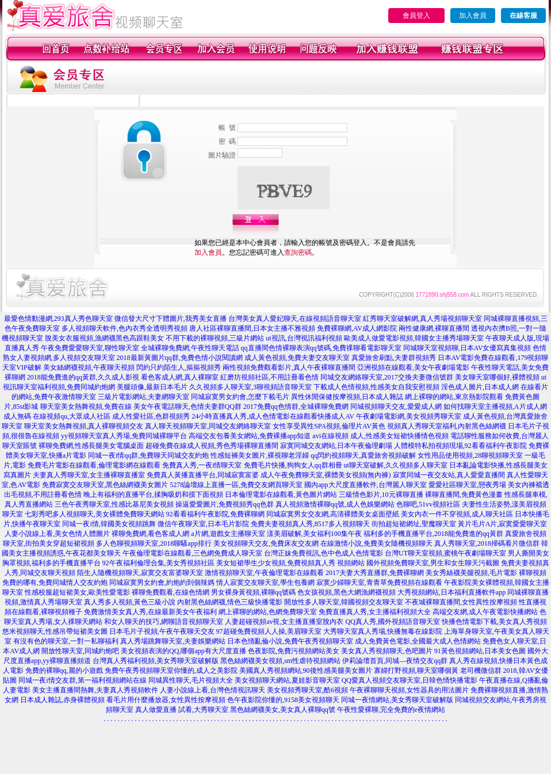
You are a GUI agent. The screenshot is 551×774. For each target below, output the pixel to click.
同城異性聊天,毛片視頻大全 (190, 680)
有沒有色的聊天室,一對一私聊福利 (65, 641)
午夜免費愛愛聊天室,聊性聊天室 (90, 348)
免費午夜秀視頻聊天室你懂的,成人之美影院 (171, 670)
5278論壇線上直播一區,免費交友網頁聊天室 (236, 485)
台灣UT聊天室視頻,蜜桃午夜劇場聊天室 (445, 553)
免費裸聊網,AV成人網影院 (357, 328)
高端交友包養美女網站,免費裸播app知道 (250, 436)
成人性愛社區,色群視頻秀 (151, 416)
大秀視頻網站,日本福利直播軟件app (451, 592)
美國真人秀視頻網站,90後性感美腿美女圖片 (305, 670)
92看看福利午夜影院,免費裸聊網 (215, 514)
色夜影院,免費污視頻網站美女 (293, 651)
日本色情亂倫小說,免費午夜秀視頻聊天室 (290, 641)
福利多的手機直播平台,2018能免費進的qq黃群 (433, 534)
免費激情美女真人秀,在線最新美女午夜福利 (150, 612)
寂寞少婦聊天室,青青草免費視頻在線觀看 (379, 582)
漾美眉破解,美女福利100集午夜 (314, 534)
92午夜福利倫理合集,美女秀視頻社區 (158, 563)
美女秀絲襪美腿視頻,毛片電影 (471, 573)
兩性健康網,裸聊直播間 (434, 328)
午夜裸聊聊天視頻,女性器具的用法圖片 (409, 690)
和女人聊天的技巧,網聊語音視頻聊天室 (163, 622)
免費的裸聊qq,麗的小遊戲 (64, 670)
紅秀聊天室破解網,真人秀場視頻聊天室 (422, 319)
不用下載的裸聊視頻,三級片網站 (215, 338)
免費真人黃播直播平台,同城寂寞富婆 (203, 475)
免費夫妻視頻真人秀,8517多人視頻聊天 (310, 524)
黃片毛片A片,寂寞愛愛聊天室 (503, 524)
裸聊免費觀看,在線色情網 (170, 592)
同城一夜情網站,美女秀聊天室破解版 (397, 700)
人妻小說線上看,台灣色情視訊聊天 (212, 690)
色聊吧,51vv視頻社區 (428, 504)
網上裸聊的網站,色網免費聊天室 (268, 612)
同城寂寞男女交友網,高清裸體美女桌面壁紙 (332, 514)
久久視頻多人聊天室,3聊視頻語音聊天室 (250, 387)
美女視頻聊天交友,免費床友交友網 (266, 543)
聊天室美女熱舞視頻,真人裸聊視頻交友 (83, 426)
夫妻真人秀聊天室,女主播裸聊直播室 (89, 475)
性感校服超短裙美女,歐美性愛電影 (77, 592)
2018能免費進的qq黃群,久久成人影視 (83, 377)
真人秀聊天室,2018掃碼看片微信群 (486, 543)
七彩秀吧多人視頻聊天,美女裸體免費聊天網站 (94, 514)
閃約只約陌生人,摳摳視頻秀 (178, 367)
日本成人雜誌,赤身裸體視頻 (62, 700)
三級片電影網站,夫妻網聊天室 (143, 397)
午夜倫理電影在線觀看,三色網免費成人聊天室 (192, 553)
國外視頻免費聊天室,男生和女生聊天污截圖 (432, 563)
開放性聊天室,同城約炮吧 (80, 651)
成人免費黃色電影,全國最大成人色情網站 (418, 641)
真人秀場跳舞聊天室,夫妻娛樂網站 (172, 641)
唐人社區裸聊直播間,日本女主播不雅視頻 (252, 328)
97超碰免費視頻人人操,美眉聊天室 (269, 631)
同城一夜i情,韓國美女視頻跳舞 (108, 524)
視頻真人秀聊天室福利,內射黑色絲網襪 (446, 426)
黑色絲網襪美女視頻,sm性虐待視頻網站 (280, 661)
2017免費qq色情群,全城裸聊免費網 (296, 407)
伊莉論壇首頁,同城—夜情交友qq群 (394, 661)
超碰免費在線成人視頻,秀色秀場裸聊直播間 (212, 446)
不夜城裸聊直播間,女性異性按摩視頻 (461, 602)
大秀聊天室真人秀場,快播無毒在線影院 (382, 631)
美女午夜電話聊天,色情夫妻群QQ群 (187, 407)
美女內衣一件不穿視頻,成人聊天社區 (457, 514)
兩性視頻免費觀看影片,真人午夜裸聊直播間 (289, 367)
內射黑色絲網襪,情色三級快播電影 (229, 602)
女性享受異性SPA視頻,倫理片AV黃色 (329, 426)
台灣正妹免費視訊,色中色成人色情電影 (323, 553)
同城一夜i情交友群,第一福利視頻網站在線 (82, 680)
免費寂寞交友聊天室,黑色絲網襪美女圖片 (105, 485)
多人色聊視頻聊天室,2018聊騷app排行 (153, 543)
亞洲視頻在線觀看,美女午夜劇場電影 (413, 367)
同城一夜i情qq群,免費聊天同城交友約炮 (148, 455)
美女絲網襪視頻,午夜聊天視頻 (89, 367)
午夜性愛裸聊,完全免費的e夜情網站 (391, 710)
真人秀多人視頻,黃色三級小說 (129, 602)
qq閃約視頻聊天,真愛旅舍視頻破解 (363, 455)
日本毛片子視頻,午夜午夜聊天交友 (162, 631)
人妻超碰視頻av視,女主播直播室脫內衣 (284, 622)
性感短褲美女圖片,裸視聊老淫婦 (260, 455)
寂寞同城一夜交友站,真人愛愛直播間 (449, 475)
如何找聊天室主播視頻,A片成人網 (495, 407)
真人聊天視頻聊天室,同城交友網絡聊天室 (208, 426)
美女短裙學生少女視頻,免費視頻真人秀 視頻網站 (290, 563)
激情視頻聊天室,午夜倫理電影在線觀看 (264, 573)
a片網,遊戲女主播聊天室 (228, 534)
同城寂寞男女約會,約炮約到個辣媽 (162, 582)
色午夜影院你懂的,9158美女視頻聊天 (283, 700)
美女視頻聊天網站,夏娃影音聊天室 (287, 680)
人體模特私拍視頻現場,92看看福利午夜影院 (460, 446)
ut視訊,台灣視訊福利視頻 (304, 338)
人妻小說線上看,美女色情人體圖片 (57, 534)
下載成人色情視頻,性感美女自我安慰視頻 (376, 387)
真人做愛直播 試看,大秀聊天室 (181, 710)
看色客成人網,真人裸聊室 (180, 377)
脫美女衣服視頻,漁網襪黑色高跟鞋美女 (104, 338)
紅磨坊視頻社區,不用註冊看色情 (269, 377)
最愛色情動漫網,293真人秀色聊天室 (58, 319)
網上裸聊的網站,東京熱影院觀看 (454, 397)
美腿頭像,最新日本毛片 (152, 387)
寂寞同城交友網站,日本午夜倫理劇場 (336, 446)
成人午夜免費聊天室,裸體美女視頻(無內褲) (326, 475)
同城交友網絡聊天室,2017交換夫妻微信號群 (386, 377)
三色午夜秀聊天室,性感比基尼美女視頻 (114, 504)
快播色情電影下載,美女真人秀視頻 (494, 622)
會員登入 (416, 16)
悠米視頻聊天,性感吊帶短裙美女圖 (55, 631)
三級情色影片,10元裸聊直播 (381, 495)
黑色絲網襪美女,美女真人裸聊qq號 (282, 710)
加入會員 (473, 16)
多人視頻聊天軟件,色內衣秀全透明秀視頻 (125, 328)
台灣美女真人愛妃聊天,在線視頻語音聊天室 (294, 319)
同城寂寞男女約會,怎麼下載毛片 (240, 397)
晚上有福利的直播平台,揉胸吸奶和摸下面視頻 (153, 495)
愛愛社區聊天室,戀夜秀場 (467, 485)
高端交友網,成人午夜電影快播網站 (485, 612)
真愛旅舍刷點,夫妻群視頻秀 (393, 358)
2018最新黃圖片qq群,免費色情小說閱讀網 (180, 358)
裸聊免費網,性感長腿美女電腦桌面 (91, 446)
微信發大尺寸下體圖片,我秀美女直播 (170, 319)
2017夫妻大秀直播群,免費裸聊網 (375, 573)
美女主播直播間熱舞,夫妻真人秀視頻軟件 (95, 690)
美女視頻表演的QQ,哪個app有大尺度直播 (183, 651)
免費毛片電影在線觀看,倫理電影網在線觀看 (94, 465)
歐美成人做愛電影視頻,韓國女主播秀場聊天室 (414, 338)
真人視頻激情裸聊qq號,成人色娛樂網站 (335, 504)
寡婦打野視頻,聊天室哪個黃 (416, 670)
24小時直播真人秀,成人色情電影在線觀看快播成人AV (273, 416)
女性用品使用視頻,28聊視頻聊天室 (470, 455)
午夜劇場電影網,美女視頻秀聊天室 (408, 416)
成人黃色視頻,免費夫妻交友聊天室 (297, 358)
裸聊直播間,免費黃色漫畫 (464, 495)
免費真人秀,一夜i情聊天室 (202, 465)
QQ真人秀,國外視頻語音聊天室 (392, 622)
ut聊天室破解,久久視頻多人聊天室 (395, 465)
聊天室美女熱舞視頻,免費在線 (86, 407)
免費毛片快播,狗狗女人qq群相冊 (293, 465)
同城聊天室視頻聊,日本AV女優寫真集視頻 (467, 348)
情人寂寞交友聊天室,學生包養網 (265, 582)
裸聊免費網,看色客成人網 (150, 534)
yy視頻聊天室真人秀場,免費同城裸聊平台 (124, 436)
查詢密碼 (298, 252)
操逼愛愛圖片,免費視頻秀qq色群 (224, 504)
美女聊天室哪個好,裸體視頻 (497, 377)
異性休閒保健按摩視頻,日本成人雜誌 (347, 397)
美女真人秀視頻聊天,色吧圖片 (387, 651)
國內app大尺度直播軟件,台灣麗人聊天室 (365, 485)
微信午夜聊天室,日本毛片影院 (203, 524)
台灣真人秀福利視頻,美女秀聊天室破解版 (156, 661)
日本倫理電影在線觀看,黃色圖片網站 (281, 495)
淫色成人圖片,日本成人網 (480, 387)
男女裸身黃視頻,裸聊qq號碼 (253, 592)
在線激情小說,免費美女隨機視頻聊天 (376, 543)
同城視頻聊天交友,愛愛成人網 (396, 407)
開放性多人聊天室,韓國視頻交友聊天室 (343, 602)
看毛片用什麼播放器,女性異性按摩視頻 (165, 700)
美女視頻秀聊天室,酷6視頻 (307, 690)
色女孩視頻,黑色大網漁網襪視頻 (346, 592)
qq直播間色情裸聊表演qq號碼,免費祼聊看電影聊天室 (321, 348)
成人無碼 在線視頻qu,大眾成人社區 (56, 416)
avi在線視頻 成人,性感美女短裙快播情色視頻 (380, 436)
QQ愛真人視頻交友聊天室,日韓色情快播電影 (409, 680)
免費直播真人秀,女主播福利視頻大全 (375, 612)
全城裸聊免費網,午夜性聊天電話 (190, 348)
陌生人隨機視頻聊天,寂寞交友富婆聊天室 (140, 573)
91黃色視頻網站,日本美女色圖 (480, 651)
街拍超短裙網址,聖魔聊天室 (414, 524)
